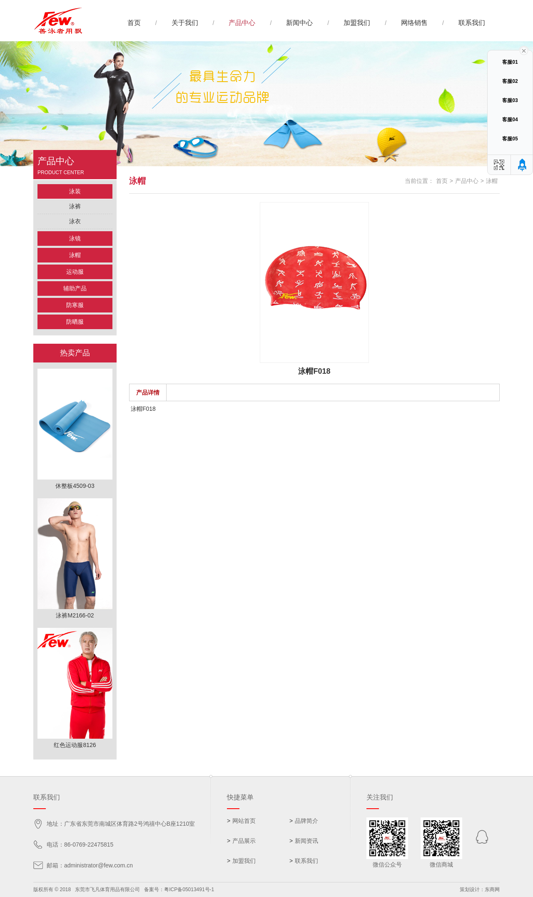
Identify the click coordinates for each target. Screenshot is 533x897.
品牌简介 (306, 820)
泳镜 (75, 238)
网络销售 (414, 22)
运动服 (75, 271)
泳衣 (75, 221)
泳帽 (75, 255)
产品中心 (242, 22)
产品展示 (244, 840)
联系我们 (471, 22)
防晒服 (75, 321)
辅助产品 (75, 288)
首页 (134, 22)
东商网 (492, 889)
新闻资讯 (306, 840)
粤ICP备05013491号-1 (189, 889)
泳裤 (75, 206)
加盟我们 (357, 22)
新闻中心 (299, 22)
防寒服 (75, 305)
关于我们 (185, 22)
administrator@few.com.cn (98, 865)
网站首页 (244, 820)
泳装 (75, 191)
